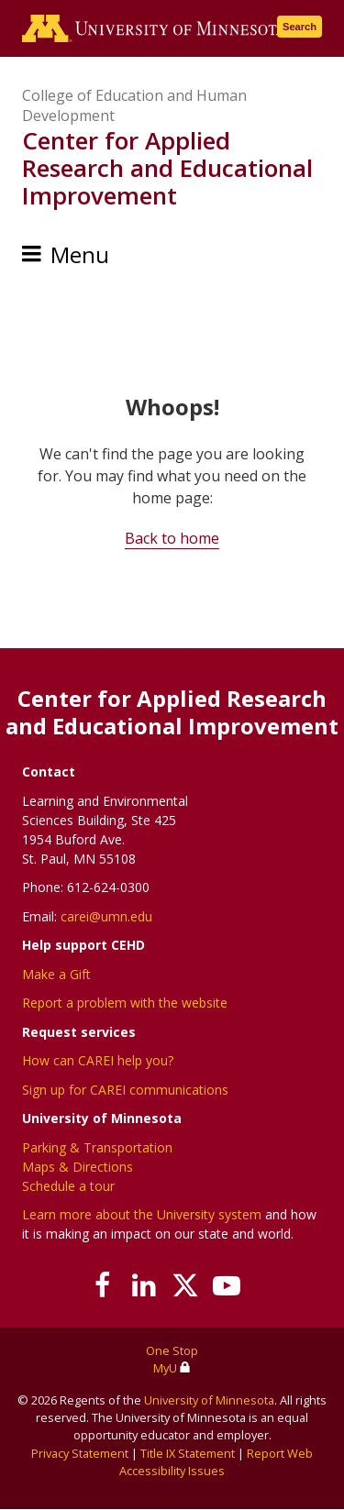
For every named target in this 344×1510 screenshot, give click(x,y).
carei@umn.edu (106, 916)
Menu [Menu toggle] (79, 254)
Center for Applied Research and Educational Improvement (167, 168)
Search (299, 26)
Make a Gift (56, 974)
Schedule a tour (68, 1186)
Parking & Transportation (97, 1147)
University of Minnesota (209, 1400)
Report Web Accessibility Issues (216, 1462)
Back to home (172, 538)
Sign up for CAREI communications (125, 1089)
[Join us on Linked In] (144, 1285)
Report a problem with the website (124, 1002)
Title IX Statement (187, 1453)
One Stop (172, 1350)
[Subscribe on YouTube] (227, 1285)
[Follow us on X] (185, 1285)
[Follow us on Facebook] (103, 1285)
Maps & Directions (77, 1166)
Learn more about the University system (141, 1214)
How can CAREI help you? (97, 1060)
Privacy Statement (79, 1453)
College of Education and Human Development (134, 105)
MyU (172, 1368)
